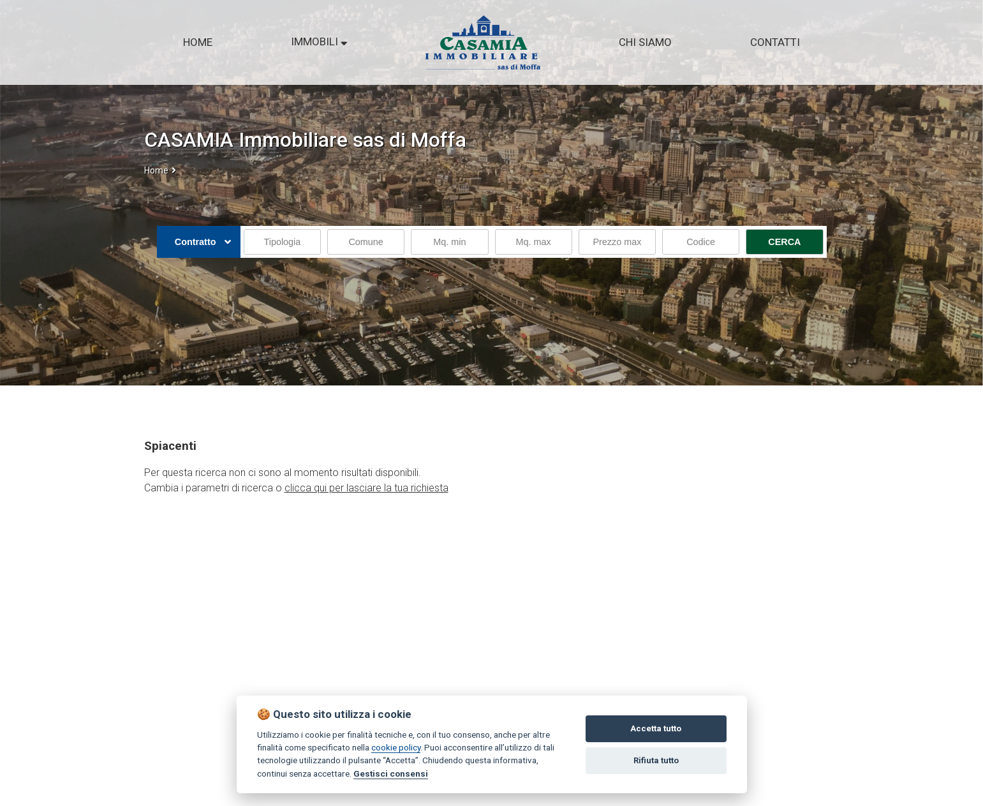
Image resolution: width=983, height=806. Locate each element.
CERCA (784, 242)
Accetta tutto (655, 728)
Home (156, 170)
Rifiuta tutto (656, 760)
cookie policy (395, 747)
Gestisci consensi (390, 773)
